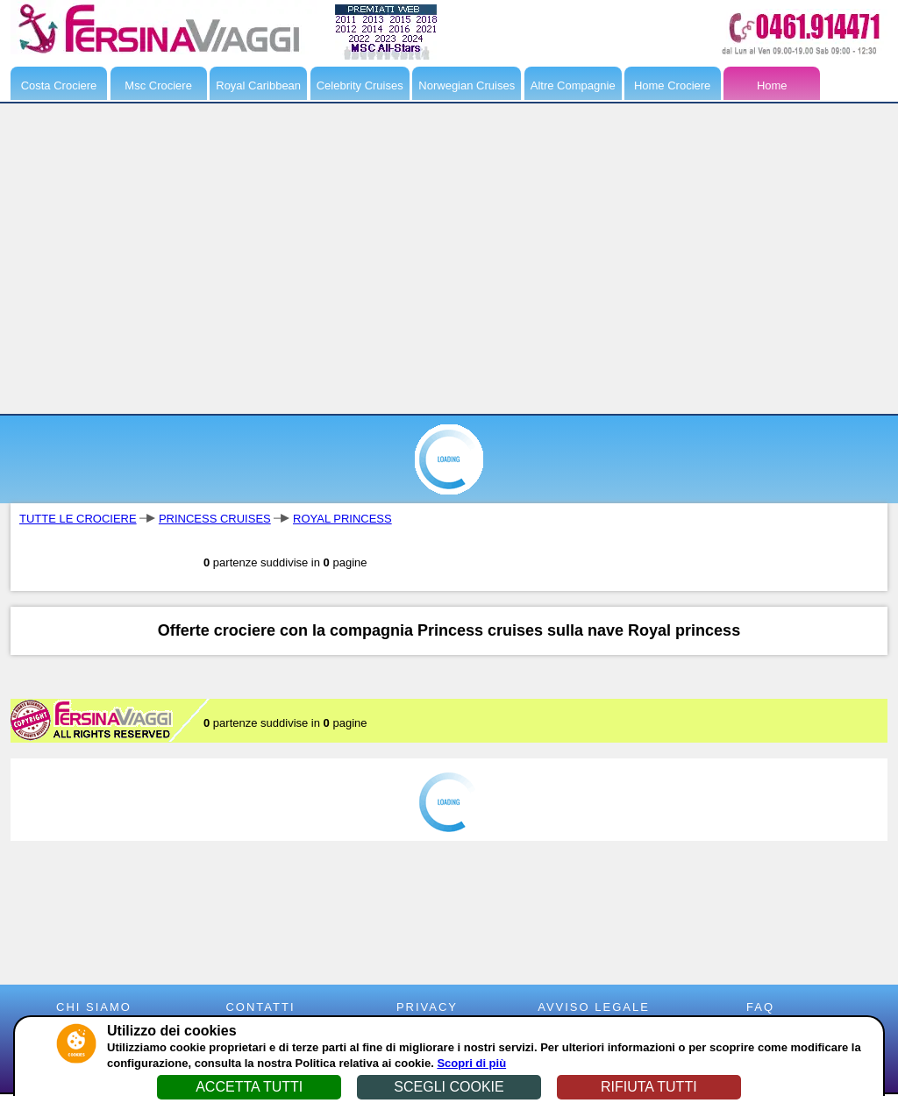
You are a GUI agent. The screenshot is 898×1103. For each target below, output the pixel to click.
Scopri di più (471, 1063)
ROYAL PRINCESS (342, 518)
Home (772, 85)
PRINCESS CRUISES (215, 518)
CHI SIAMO (94, 1007)
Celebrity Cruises (360, 85)
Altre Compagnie (573, 85)
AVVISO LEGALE (594, 1007)
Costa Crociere (59, 85)
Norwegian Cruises (466, 85)
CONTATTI (260, 1007)
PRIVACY (427, 1007)
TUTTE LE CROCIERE (78, 518)
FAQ (760, 1007)
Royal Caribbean (258, 85)
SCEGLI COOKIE (448, 1086)
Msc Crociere (158, 85)
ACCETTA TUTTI (249, 1086)
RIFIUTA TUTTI (649, 1086)
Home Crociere (672, 85)
